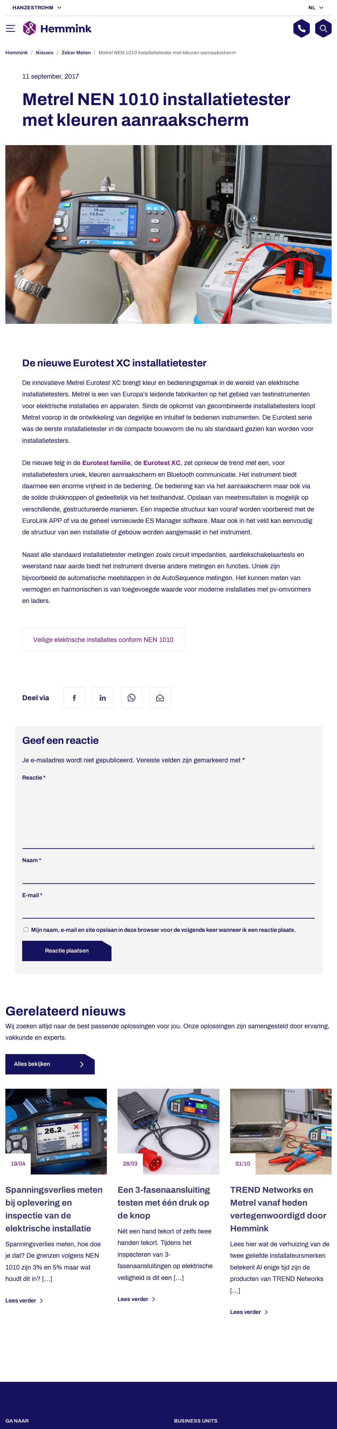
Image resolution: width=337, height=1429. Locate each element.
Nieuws (45, 52)
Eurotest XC (161, 462)
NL (312, 7)
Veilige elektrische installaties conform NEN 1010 (103, 639)
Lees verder (25, 1312)
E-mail (32, 907)
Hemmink (16, 52)
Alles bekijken (32, 1075)
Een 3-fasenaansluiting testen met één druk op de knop (164, 1214)
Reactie (34, 778)
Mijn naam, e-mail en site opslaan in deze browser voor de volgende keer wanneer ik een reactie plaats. (163, 941)
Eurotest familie (106, 462)
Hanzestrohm (33, 7)
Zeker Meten (76, 52)
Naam (31, 872)
